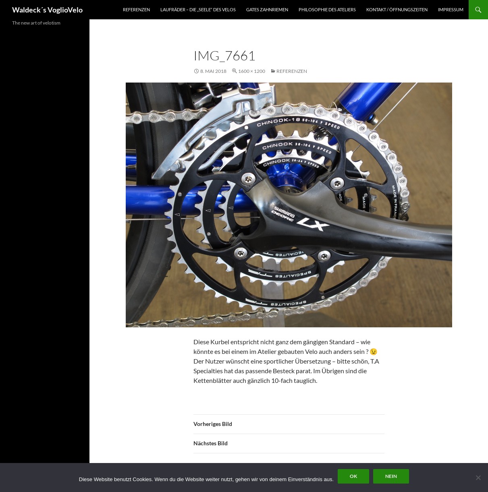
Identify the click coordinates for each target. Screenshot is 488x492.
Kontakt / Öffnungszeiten (397, 9)
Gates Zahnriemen (267, 9)
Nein (391, 476)
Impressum (450, 9)
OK (353, 476)
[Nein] (478, 477)
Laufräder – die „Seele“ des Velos (198, 9)
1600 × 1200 (251, 71)
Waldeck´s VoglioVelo (47, 9)
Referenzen (136, 9)
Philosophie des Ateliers (327, 9)
